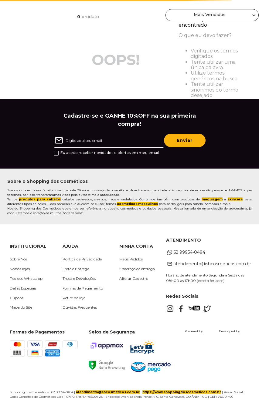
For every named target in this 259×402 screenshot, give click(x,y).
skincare (235, 199)
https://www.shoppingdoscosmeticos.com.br (181, 392)
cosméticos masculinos (137, 204)
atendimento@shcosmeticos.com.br (108, 392)
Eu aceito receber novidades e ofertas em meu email (109, 153)
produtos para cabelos (40, 199)
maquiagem (212, 199)
